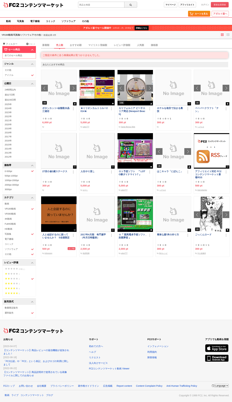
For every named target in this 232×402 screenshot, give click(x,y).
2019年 (8, 128)
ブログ (49, 395)
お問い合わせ (26, 386)
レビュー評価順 (122, 45)
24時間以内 (10, 89)
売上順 (59, 45)
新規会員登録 (220, 5)
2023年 (8, 112)
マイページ (171, 5)
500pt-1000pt (11, 176)
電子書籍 (35, 21)
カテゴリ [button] (19, 197)
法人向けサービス (98, 363)
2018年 (8, 132)
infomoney (48, 253)
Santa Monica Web (128, 127)
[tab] (136, 45)
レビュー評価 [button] (19, 262)
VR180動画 (19, 208)
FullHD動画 (10, 224)
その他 (85, 21)
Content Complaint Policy (149, 386)
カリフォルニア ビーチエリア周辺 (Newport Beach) (132, 111)
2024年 (8, 108)
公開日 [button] (19, 83)
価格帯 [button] (19, 165)
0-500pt (19, 171)
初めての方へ (96, 346)
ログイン (205, 5)
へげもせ (200, 127)
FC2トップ (9, 386)
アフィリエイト (187, 5)
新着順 (45, 45)
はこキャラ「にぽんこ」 (170, 171)
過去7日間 (10, 94)
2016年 (8, 140)
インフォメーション (158, 346)
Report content (124, 386)
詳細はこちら (141, 28)
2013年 (8, 152)
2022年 (8, 116)
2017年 (8, 136)
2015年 (8, 144)
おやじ (85, 190)
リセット (30, 44)
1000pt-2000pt (12, 180)
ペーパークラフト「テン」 (207, 109)
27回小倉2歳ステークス (54, 171)
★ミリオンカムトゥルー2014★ (94, 109)
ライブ (14, 395)
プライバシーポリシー (62, 386)
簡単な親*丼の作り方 (168, 234)
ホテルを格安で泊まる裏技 (170, 109)
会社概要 (41, 386)
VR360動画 (10, 214)
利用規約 (152, 352)
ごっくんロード (203, 234)
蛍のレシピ (163, 253)
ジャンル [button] (19, 64)
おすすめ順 (76, 45)
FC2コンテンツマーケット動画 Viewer (109, 368)
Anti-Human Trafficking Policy (181, 386)
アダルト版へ (220, 13)
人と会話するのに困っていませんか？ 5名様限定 (55, 236)
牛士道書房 (201, 253)
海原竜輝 (86, 253)
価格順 (154, 45)
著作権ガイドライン (88, 386)
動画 (8, 21)
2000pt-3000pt (12, 185)
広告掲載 (107, 386)
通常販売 (19, 313)
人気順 (140, 45)
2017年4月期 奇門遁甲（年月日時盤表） (93, 236)
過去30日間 (10, 100)
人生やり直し (88, 171)
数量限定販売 (11, 308)
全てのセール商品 (13, 55)
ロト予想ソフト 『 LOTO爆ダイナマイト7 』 (132, 173)
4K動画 (8, 219)
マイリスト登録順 (97, 45)
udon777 (86, 127)
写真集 (20, 21)
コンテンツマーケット (42, 5)
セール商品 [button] (19, 49)
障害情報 (152, 357)
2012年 (8, 157)
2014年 (8, 148)
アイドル (19, 75)
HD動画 (8, 229)
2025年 (8, 104)
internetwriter (202, 190)
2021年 (8, 120)
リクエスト (95, 357)
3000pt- (8, 189)
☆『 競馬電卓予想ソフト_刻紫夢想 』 (133, 236)
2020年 (8, 124)
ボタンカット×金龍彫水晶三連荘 (55, 109)
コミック (50, 21)
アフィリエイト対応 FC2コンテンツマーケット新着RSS (208, 174)
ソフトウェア (68, 21)
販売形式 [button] (19, 301)
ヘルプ (92, 352)
